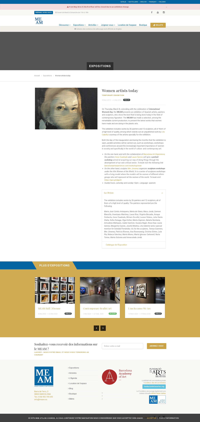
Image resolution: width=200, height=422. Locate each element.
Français (153, 2)
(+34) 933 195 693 (45, 397)
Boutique (143, 20)
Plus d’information (169, 418)
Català (123, 2)
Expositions (79, 20)
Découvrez (64, 20)
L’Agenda (72, 378)
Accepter (151, 418)
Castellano (133, 2)
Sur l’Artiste (133, 193)
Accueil (37, 76)
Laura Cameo (137, 157)
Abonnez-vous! (157, 346)
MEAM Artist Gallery (158, 393)
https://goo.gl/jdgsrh (113, 180)
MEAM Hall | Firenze (49, 308)
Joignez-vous (108, 20)
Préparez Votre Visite (43, 12)
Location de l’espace (127, 20)
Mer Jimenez (133, 168)
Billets (158, 21)
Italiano (162, 2)
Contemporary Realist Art (97, 308)
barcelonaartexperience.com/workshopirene (122, 166)
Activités (93, 20)
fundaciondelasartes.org (154, 386)
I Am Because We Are (139, 308)
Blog (70, 388)
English (143, 2)
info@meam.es (40, 399)
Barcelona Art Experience (154, 154)
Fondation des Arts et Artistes (155, 383)
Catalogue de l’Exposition (116, 245)
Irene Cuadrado (121, 157)
